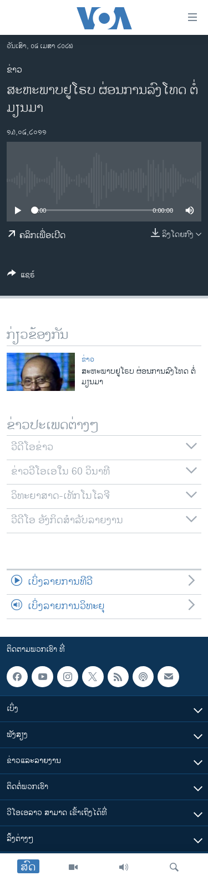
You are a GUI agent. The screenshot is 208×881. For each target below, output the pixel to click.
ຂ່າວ (14, 70)
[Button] (21, 276)
